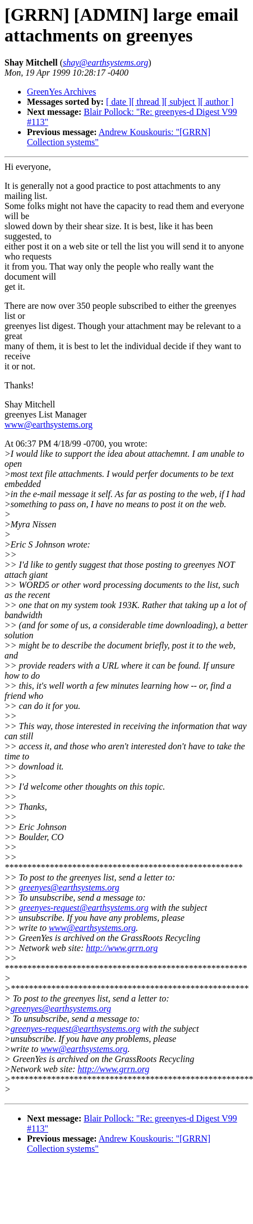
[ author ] (217, 101)
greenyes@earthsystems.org (69, 887)
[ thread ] (147, 101)
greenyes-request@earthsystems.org (84, 907)
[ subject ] (182, 101)
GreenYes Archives (61, 91)
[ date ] (118, 101)
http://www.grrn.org (122, 948)
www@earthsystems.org (48, 424)
